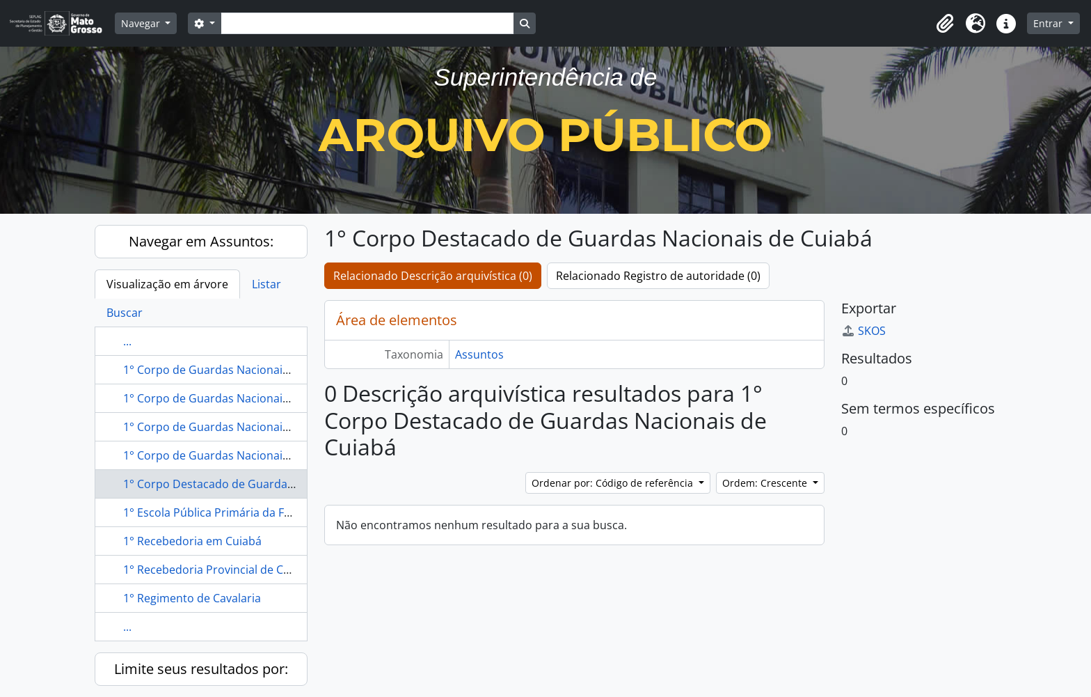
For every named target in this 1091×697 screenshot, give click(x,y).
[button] (945, 23)
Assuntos (479, 354)
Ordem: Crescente (766, 483)
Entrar (1049, 23)
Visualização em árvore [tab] (167, 284)
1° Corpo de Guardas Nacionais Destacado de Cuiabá (262, 426)
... (127, 341)
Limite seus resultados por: (201, 668)
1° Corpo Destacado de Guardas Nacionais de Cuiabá (262, 484)
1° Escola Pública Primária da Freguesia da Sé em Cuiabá (271, 512)
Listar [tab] (266, 284)
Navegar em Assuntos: (201, 241)
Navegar (142, 23)
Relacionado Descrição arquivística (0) (432, 275)
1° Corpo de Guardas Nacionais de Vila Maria (240, 369)
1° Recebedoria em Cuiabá (192, 541)
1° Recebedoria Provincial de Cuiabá (217, 569)
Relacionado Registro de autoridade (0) (658, 275)
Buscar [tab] (124, 312)
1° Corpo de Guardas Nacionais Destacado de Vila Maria (270, 455)
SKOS (863, 330)
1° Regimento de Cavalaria (192, 598)
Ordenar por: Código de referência (614, 483)
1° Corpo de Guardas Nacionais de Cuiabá (233, 398)
